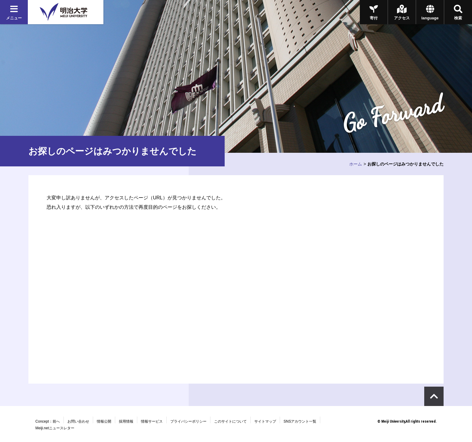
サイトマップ (265, 421)
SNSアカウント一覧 (300, 421)
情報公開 (104, 421)
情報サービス (152, 421)
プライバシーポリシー (188, 421)
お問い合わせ (78, 421)
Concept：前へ (47, 421)
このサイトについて (230, 421)
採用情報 (126, 421)
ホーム (355, 164)
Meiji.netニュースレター (54, 428)
